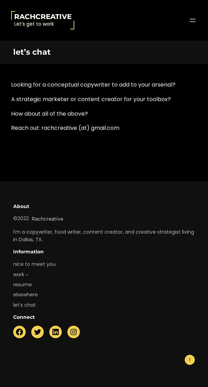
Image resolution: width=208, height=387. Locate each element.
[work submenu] (27, 274)
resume (22, 284)
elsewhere (25, 294)
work (18, 274)
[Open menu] (193, 20)
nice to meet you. (35, 264)
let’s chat (24, 305)
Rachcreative (43, 16)
